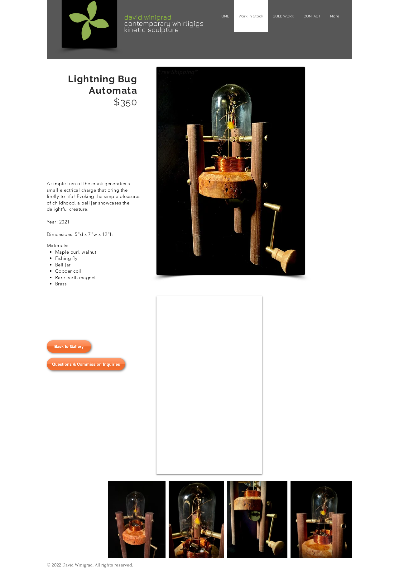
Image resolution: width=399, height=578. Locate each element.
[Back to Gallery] (69, 346)
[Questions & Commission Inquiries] (86, 364)
